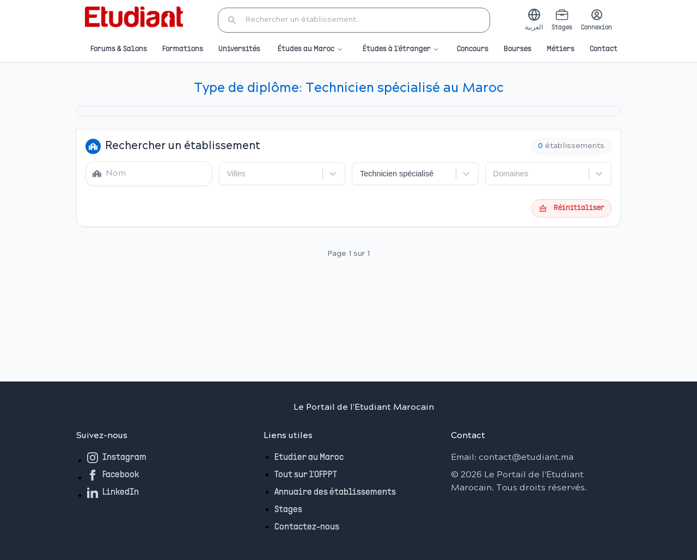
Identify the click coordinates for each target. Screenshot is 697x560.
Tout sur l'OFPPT (305, 475)
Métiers (560, 49)
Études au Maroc (310, 49)
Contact (603, 49)
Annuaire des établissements (335, 492)
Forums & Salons (118, 49)
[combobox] (228, 173)
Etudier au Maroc (309, 457)
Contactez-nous (306, 527)
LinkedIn (113, 492)
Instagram (116, 457)
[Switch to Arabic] (534, 20)
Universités (239, 49)
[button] (354, 20)
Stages (288, 510)
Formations (182, 49)
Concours (472, 49)
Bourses (517, 49)
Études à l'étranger (401, 49)
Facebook (113, 475)
